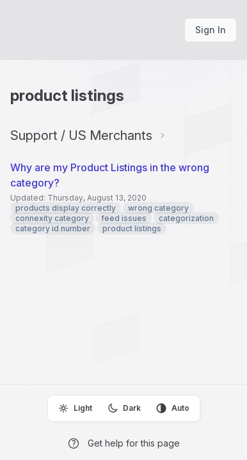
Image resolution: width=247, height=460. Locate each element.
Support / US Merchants (81, 135)
